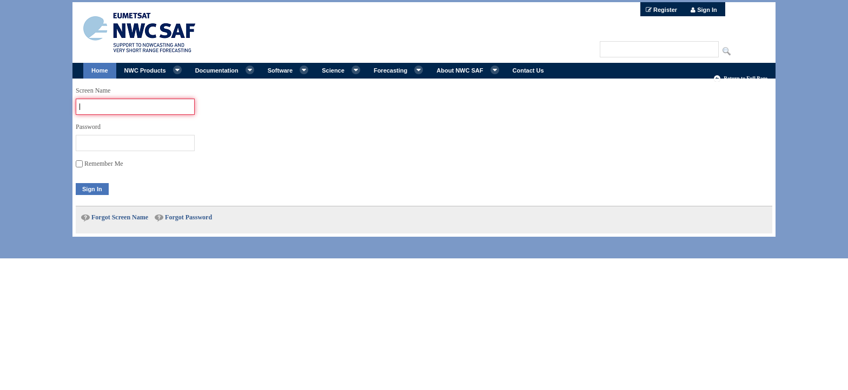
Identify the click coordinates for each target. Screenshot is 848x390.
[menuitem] (661, 9)
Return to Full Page (745, 78)
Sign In (92, 189)
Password (88, 127)
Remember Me (99, 163)
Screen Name (93, 90)
